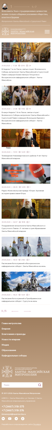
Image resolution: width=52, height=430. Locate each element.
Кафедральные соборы (14, 355)
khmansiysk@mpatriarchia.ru (14, 414)
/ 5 (5, 311)
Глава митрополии (11, 323)
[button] (21, 7)
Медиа (5, 344)
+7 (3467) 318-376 (13, 410)
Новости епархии (11, 339)
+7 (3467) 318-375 (13, 406)
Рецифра (37, 424)
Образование (9, 350)
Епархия (6, 328)
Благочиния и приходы (13, 334)
